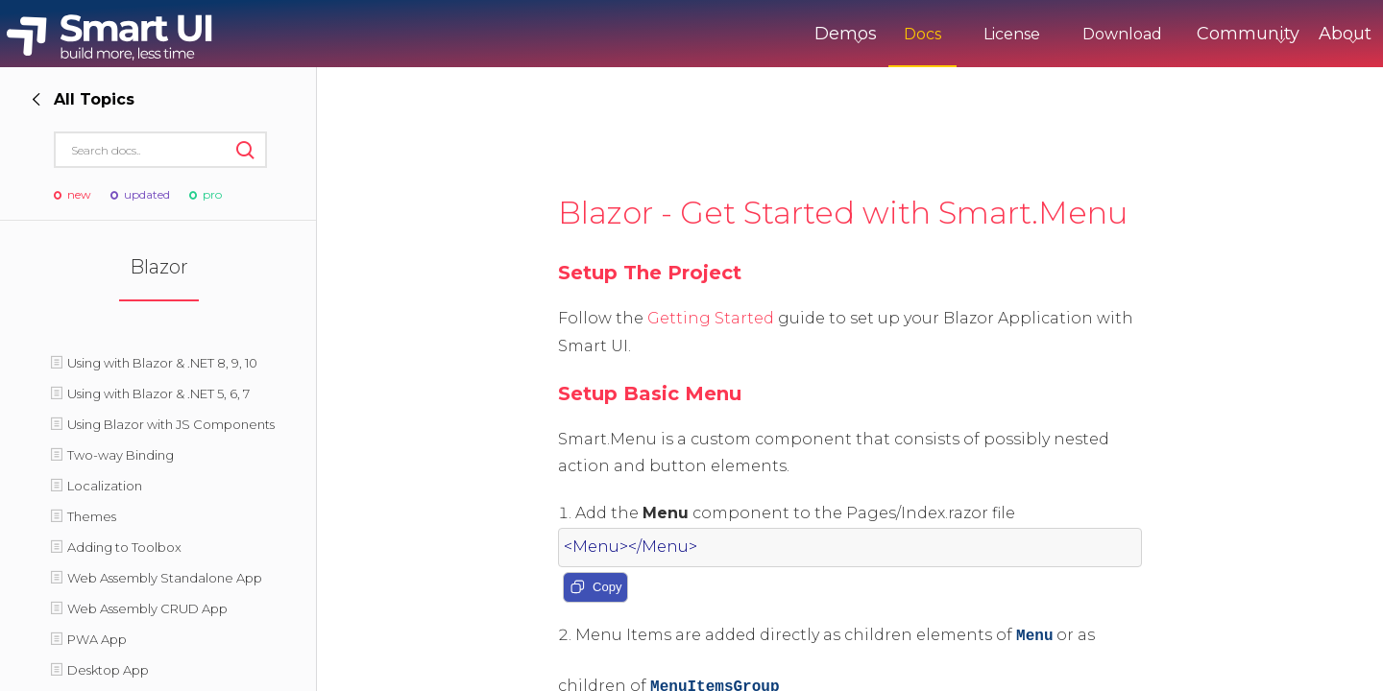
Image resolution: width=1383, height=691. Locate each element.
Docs (842, 34)
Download (1042, 34)
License (932, 34)
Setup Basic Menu (649, 393)
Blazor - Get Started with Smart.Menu (843, 212)
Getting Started (710, 318)
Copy (595, 588)
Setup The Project (649, 272)
